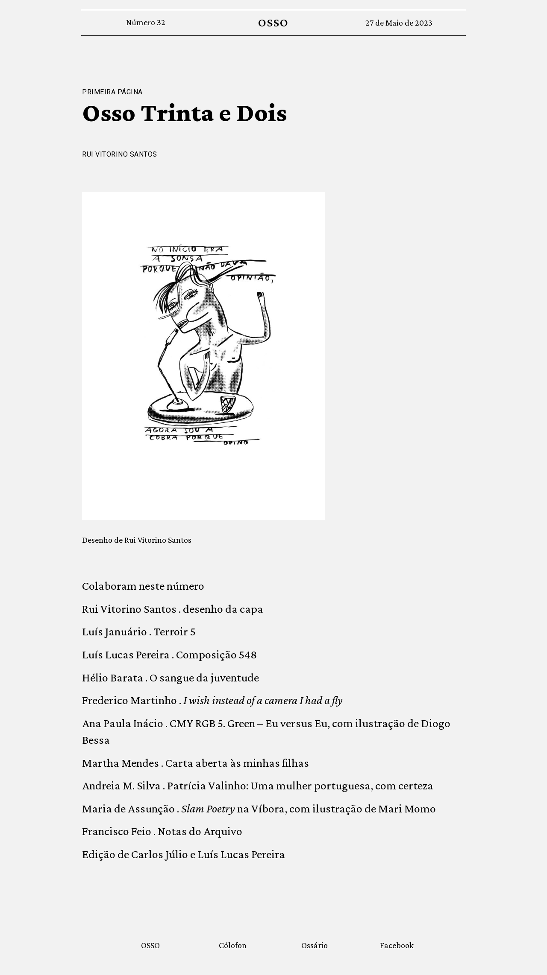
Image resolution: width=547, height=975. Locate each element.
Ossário (314, 945)
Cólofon (233, 945)
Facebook (397, 945)
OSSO (273, 22)
